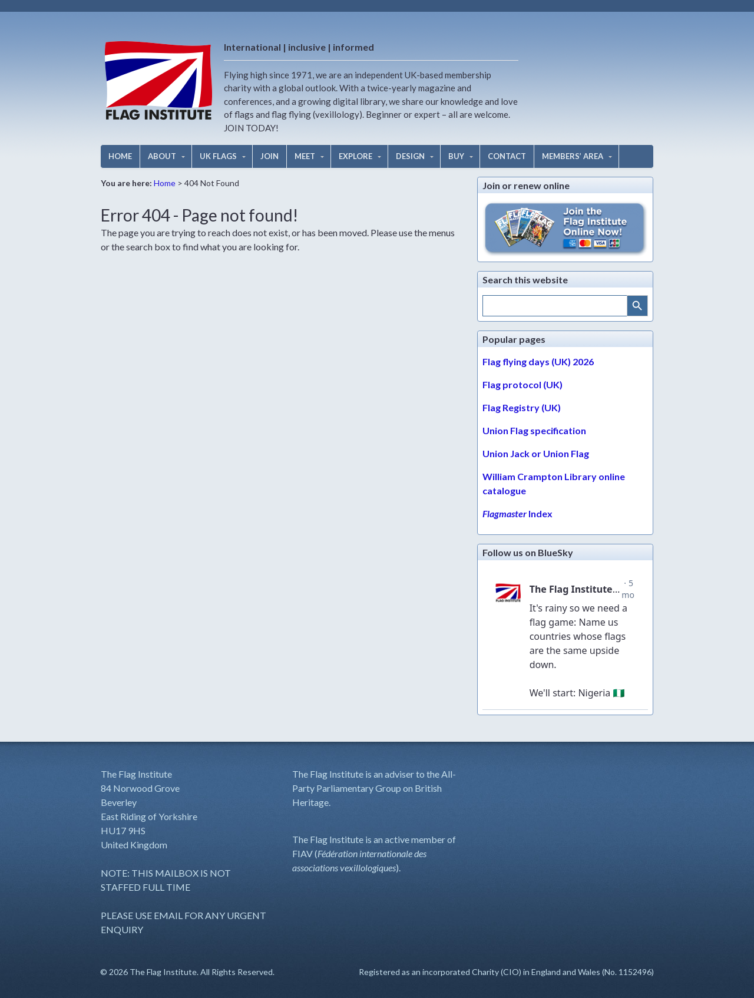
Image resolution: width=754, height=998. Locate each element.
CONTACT (507, 156)
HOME (120, 156)
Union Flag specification (534, 430)
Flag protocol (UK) (522, 384)
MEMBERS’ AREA (572, 156)
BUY (456, 156)
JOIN (269, 156)
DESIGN (410, 156)
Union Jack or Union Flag (535, 453)
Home (165, 183)
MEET (305, 156)
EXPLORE (355, 156)
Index (517, 513)
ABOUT (162, 156)
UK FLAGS (218, 156)
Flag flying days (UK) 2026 (538, 361)
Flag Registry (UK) (521, 407)
